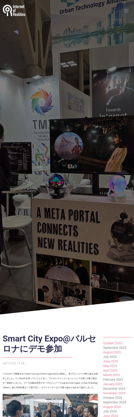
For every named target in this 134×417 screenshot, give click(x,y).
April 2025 (110, 370)
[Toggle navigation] (126, 10)
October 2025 (112, 343)
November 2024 (114, 393)
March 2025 (111, 375)
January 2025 (112, 384)
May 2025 (110, 366)
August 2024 (112, 407)
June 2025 (110, 361)
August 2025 (112, 352)
